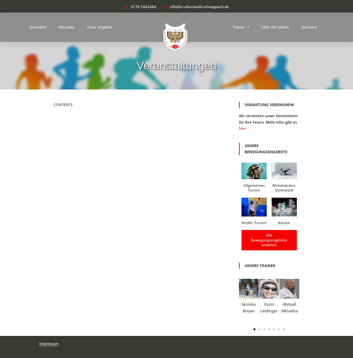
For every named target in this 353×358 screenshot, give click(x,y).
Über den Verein (275, 27)
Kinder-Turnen (254, 222)
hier (242, 128)
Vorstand (309, 27)
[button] (243, 302)
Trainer (241, 27)
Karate (284, 222)
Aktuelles (66, 27)
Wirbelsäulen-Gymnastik (284, 188)
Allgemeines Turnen (254, 188)
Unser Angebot (100, 27)
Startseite (37, 27)
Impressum (49, 343)
